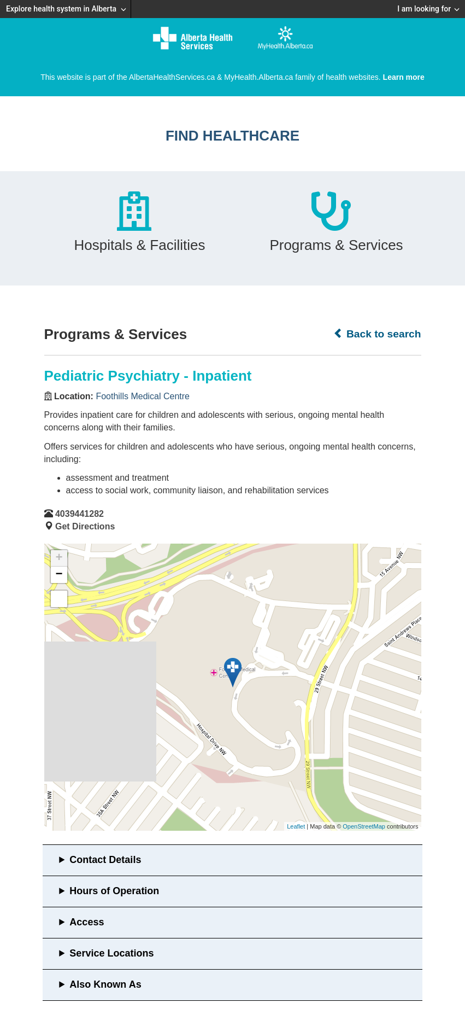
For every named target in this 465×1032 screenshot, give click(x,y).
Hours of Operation (114, 890)
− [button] (58, 575)
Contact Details (105, 859)
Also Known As (105, 984)
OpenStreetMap (364, 826)
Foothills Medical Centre (143, 396)
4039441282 (79, 513)
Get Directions (85, 526)
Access (86, 922)
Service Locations (111, 953)
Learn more (404, 77)
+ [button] (58, 558)
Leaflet (296, 826)
